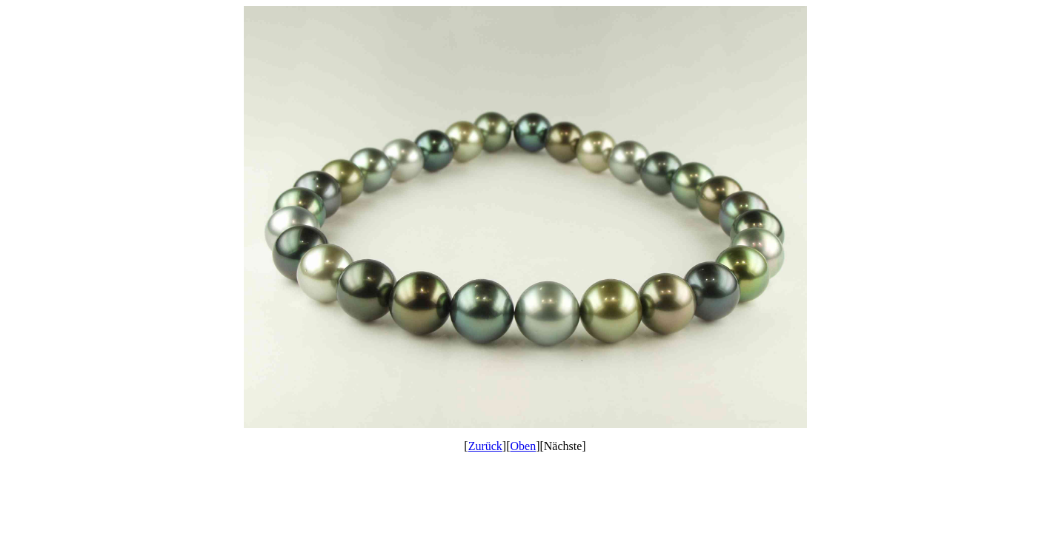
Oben (523, 446)
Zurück (485, 446)
